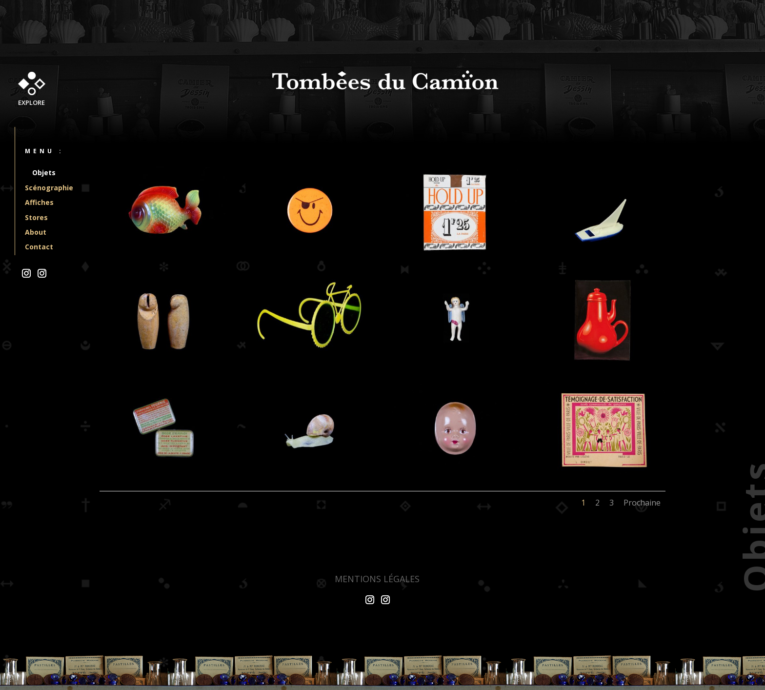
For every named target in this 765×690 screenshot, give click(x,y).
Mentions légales (377, 579)
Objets (44, 172)
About (35, 232)
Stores (36, 217)
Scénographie (49, 187)
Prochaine (642, 502)
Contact (39, 246)
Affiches (39, 202)
